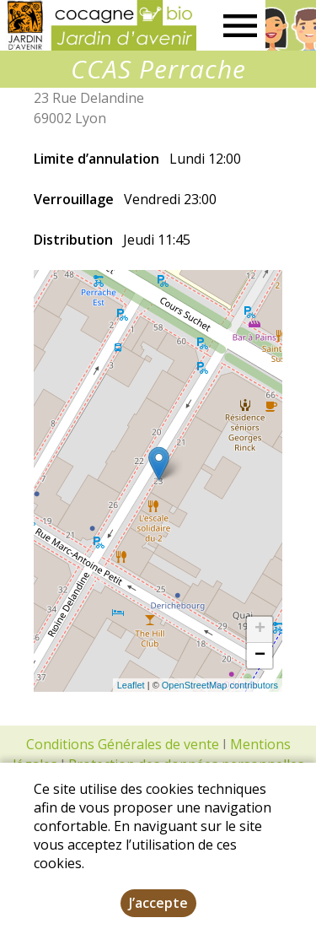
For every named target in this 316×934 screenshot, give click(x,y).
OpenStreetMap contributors (220, 685)
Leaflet (131, 685)
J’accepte (158, 903)
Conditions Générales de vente (122, 744)
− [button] (259, 655)
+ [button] (259, 629)
